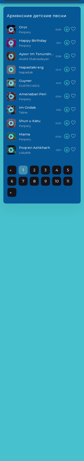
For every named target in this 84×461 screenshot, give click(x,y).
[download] (66, 29)
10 (57, 181)
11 (68, 181)
